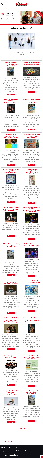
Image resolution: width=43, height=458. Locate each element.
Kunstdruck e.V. (15, 102)
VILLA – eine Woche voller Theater (10, 207)
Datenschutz (12, 451)
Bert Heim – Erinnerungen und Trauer (32, 391)
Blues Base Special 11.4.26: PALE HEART (11, 318)
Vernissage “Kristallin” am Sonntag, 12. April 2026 (10, 170)
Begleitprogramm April (11, 134)
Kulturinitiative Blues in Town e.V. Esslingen (33, 211)
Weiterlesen (11, 94)
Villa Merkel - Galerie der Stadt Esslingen (11, 283)
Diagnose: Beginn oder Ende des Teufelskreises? (11, 100)
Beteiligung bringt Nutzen (10, 62)
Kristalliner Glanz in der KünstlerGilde (32, 62)
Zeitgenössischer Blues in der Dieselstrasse (11, 391)
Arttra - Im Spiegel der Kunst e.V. (34, 101)
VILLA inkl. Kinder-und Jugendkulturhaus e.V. (11, 210)
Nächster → (24, 429)
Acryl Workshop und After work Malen (31, 99)
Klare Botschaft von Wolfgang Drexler (32, 134)
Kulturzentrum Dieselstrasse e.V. (32, 173)
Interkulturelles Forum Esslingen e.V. (32, 246)
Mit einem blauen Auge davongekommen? (32, 170)
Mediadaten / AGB (21, 451)
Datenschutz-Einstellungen (11, 455)
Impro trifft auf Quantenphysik (10, 356)
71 (20, 429)
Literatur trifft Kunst (11, 281)
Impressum (5, 451)
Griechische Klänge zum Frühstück (31, 244)
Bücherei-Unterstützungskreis (11, 64)
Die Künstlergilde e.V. (35, 64)
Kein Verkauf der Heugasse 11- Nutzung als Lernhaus (11, 244)
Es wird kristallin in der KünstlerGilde (32, 281)
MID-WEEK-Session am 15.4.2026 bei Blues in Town (31, 208)
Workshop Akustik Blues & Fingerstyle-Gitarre (31, 318)
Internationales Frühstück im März (31, 356)
